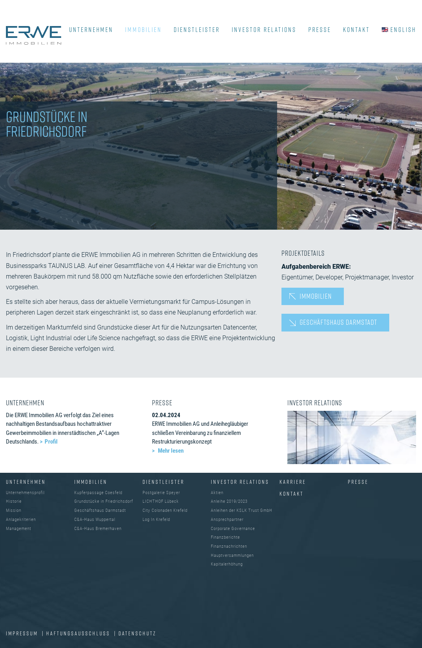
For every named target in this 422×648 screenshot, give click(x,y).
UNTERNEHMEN (91, 30)
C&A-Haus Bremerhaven (98, 528)
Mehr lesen (170, 450)
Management (18, 528)
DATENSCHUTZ (137, 633)
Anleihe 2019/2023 (229, 501)
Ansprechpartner (227, 519)
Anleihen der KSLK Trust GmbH (241, 510)
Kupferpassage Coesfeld (98, 492)
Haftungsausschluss (79, 633)
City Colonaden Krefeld (165, 510)
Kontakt (291, 493)
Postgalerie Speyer (161, 492)
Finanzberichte (225, 537)
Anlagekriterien (21, 519)
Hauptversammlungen (232, 555)
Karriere (292, 481)
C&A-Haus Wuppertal (94, 519)
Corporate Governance (233, 528)
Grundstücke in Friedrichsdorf (103, 501)
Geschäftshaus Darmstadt (338, 322)
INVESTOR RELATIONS (264, 30)
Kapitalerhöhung (227, 564)
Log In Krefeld (156, 519)
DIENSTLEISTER (197, 30)
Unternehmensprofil (25, 492)
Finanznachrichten (229, 546)
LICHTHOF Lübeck (161, 501)
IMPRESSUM (23, 633)
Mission (13, 510)
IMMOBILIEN (143, 30)
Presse (358, 481)
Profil (51, 441)
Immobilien (316, 296)
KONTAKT (356, 30)
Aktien (217, 492)
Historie (14, 501)
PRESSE (319, 30)
